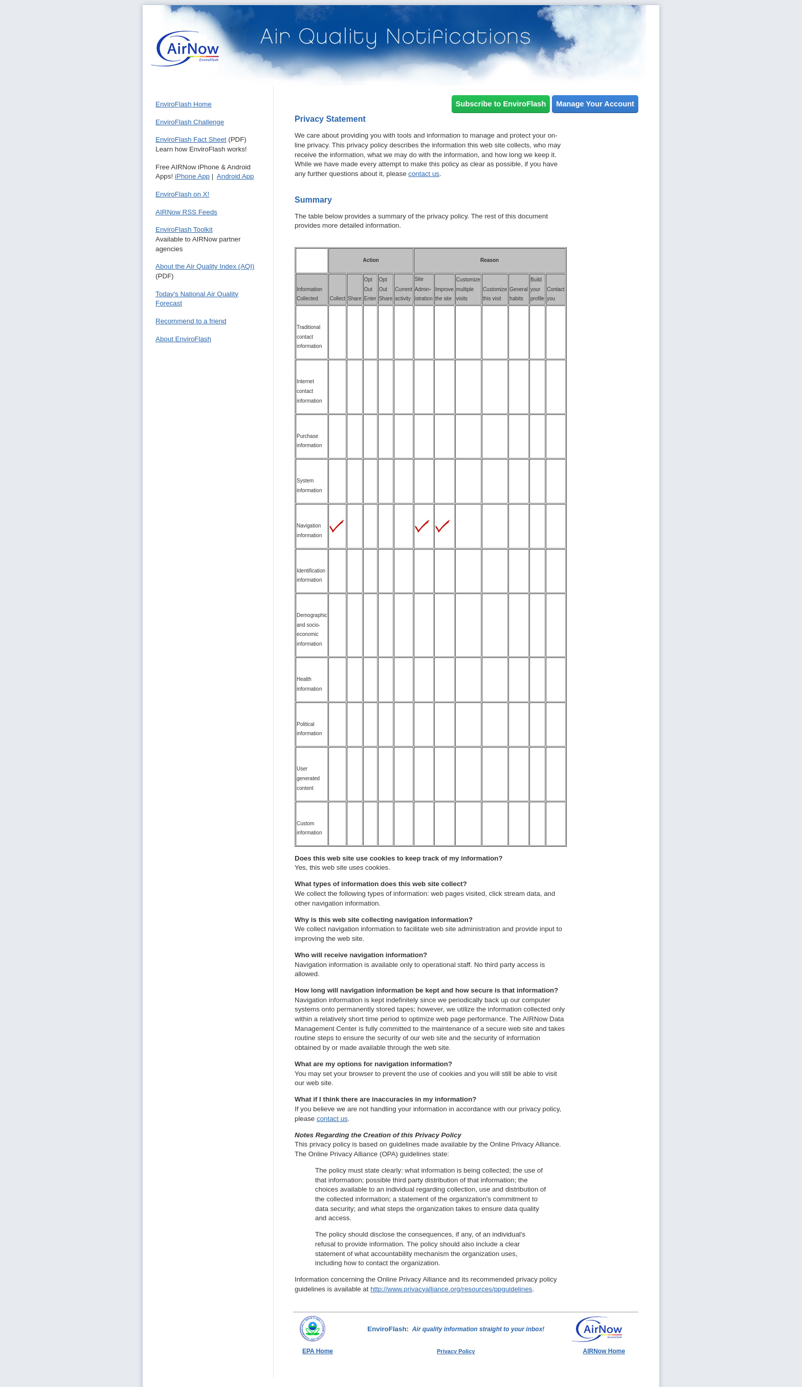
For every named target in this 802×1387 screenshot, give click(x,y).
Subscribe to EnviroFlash (501, 104)
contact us (423, 174)
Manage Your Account (595, 104)
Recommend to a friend (191, 321)
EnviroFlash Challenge (189, 122)
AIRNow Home (604, 1351)
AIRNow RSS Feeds (186, 212)
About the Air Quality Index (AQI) (204, 266)
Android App (235, 176)
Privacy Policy (456, 1351)
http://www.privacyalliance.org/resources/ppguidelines (451, 1289)
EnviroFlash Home (183, 104)
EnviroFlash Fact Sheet (191, 139)
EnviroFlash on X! (182, 194)
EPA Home (317, 1351)
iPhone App (192, 176)
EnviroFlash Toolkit (184, 229)
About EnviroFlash (183, 339)
